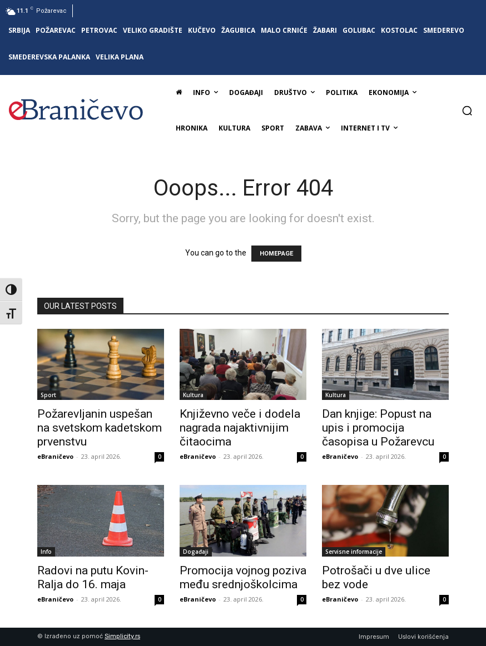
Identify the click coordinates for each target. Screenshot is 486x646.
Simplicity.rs (122, 636)
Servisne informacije (353, 551)
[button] (467, 110)
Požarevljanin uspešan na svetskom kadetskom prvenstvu (99, 427)
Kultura (193, 395)
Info (46, 551)
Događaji (196, 551)
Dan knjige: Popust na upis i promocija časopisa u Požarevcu (378, 427)
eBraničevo (55, 456)
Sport (48, 395)
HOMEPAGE (276, 253)
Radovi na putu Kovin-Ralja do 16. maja (92, 577)
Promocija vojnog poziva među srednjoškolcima (243, 577)
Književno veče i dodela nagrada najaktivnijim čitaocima (240, 427)
